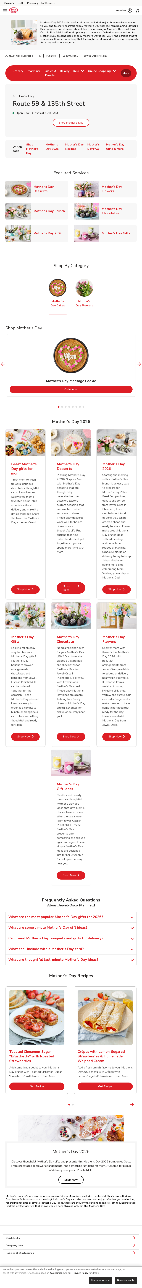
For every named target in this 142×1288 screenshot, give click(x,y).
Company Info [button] (71, 1245)
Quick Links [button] (71, 1238)
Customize (56, 1273)
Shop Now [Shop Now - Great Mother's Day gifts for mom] (28, 589)
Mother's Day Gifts (117, 233)
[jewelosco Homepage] (13, 10)
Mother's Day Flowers (119, 189)
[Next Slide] (139, 364)
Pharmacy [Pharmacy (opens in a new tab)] (32, 3)
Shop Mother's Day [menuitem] (32, 149)
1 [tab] (58, 407)
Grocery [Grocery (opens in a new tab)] (9, 3)
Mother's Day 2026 (49, 233)
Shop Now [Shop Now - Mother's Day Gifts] (28, 736)
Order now (85, 389)
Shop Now (74, 1180)
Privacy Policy (80, 1273)
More (126, 73)
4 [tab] (69, 407)
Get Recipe (47, 1086)
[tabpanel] (71, 365)
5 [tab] (73, 407)
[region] (71, 1277)
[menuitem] (18, 73)
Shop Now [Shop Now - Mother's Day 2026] (119, 589)
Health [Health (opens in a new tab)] (20, 3)
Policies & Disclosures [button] (71, 1253)
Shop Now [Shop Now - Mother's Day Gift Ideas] (74, 875)
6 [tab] (76, 407)
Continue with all (100, 1280)
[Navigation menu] (5, 10)
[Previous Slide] (3, 364)
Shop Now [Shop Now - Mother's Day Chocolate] (74, 736)
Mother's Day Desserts (50, 189)
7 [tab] (80, 407)
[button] (123, 10)
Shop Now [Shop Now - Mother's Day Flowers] (119, 736)
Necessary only (125, 1280)
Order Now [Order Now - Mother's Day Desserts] (74, 588)
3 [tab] (66, 407)
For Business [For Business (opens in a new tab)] (48, 3)
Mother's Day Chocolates (119, 211)
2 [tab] (62, 407)
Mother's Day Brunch (50, 211)
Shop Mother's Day (71, 123)
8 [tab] (83, 407)
